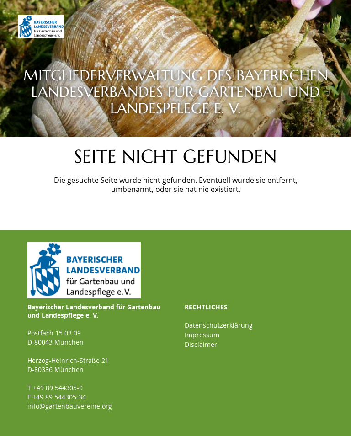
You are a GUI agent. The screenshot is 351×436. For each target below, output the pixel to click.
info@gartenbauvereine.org (69, 406)
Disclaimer (201, 344)
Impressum (202, 334)
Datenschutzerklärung (219, 325)
